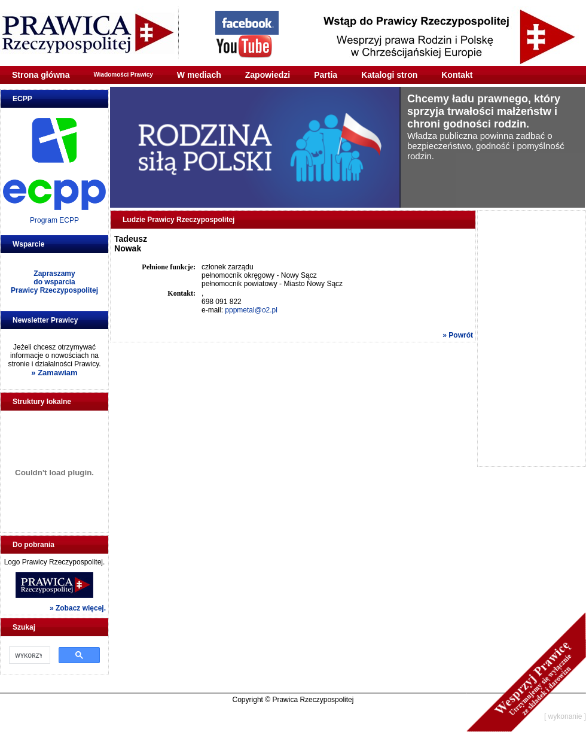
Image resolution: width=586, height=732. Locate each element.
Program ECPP (54, 220)
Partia (325, 75)
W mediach (199, 75)
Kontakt (456, 75)
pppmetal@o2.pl (251, 310)
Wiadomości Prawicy (122, 74)
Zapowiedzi (267, 75)
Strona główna (40, 75)
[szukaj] (28, 655)
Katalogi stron (389, 75)
